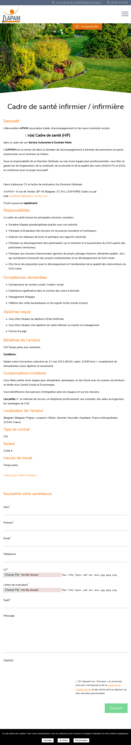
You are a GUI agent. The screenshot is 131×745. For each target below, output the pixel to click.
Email (7, 538)
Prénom (8, 523)
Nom (6, 507)
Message (8, 616)
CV (5, 570)
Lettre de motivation (16, 585)
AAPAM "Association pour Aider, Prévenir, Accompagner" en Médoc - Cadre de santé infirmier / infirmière (11, 14)
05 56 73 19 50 (119, 2)
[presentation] (64, 670)
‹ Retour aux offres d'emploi (19, 475)
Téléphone (9, 554)
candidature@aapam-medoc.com (28, 196)
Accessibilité (89, 26)
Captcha (8, 660)
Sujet (7, 600)
